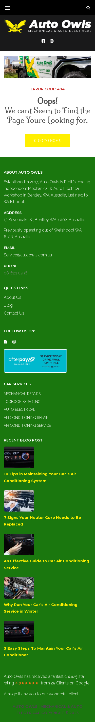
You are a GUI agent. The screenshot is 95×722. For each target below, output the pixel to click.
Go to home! (47, 140)
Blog (8, 305)
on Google (70, 683)
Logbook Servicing (22, 402)
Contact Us (14, 313)
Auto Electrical (19, 409)
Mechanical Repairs (22, 394)
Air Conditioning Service (27, 425)
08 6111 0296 (15, 273)
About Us (12, 297)
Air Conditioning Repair (26, 418)
